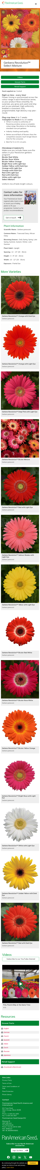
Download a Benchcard (11, 1067)
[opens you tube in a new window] (20, 959)
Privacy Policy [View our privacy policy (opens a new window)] (7, 1080)
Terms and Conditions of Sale (10, 1087)
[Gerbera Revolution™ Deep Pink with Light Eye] (20, 394)
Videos (20, 77)
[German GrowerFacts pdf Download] (20, 1032)
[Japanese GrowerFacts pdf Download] (20, 1055)
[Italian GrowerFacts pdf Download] (20, 1043)
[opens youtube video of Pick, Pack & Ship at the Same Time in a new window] (20, 987)
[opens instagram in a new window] (14, 1157)
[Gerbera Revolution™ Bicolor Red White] (20, 635)
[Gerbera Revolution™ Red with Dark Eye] (20, 925)
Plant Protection (7, 1091)
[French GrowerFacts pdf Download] (20, 1036)
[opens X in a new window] (25, 1157)
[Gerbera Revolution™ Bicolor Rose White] (20, 683)
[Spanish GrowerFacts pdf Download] (20, 1040)
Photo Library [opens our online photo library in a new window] (7, 1094)
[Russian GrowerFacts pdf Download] (20, 1051)
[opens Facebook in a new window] (9, 1157)
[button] (36, 4)
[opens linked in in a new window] (20, 1157)
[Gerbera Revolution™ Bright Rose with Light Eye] (20, 779)
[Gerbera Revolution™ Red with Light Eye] (20, 490)
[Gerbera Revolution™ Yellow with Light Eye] (20, 587)
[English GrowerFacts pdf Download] (20, 1028)
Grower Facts (20, 82)
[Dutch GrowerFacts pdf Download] (20, 1047)
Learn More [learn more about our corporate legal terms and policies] (10, 1167)
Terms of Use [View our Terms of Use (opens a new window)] (6, 1083)
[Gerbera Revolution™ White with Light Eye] (20, 828)
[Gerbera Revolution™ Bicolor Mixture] (20, 442)
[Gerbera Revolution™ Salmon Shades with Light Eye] (20, 538)
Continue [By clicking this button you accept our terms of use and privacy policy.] (33, 1163)
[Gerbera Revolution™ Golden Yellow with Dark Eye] (20, 877)
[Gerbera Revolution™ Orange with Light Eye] (20, 346)
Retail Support (20, 86)
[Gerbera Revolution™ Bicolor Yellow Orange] (20, 731)
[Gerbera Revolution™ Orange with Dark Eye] (20, 298)
